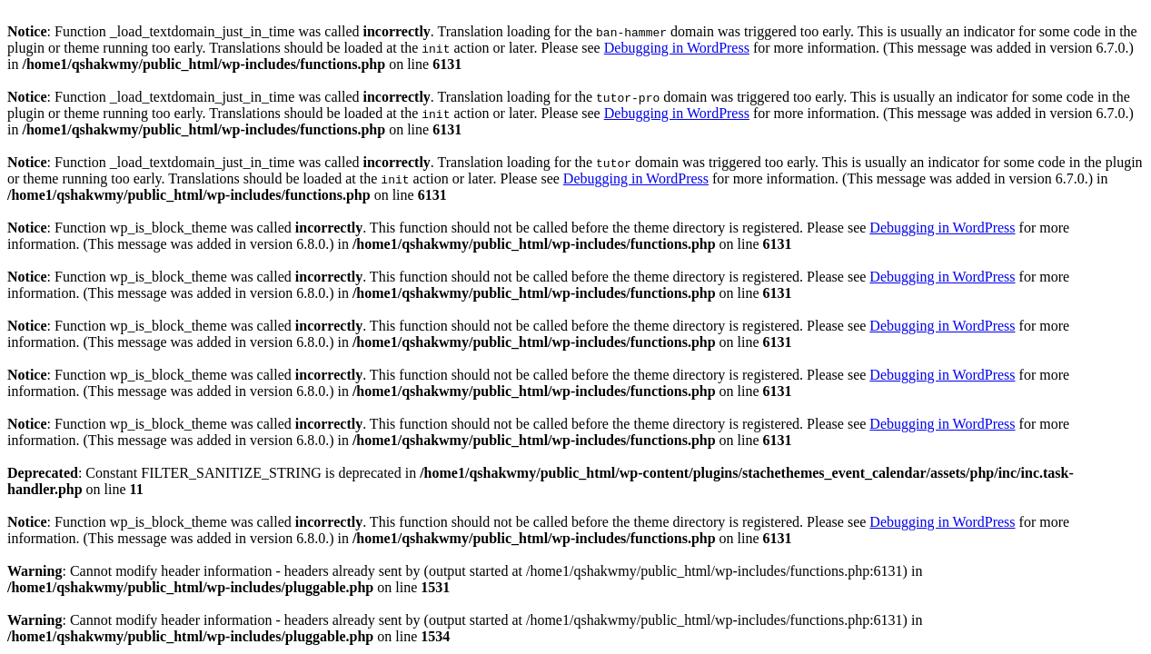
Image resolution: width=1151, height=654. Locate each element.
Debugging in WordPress (676, 47)
